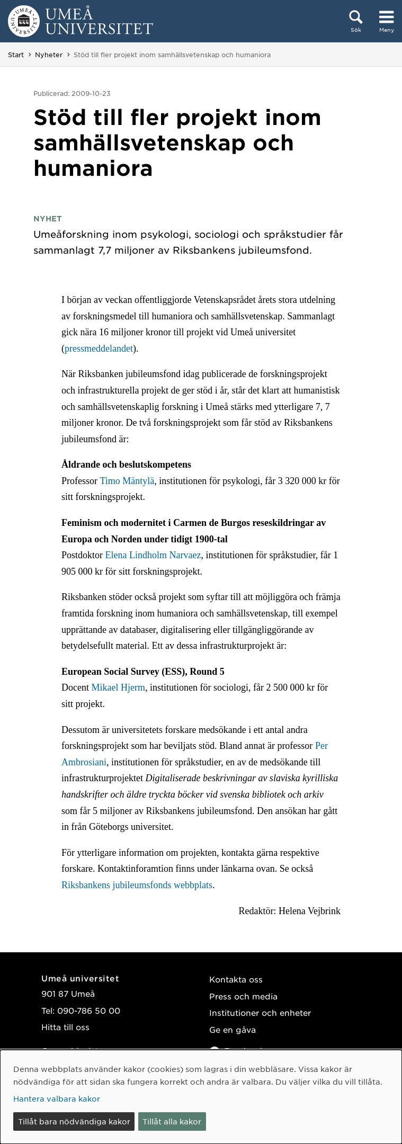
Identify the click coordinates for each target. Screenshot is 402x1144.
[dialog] (201, 1097)
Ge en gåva (232, 1029)
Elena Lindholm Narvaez (153, 555)
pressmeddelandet (99, 348)
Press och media (243, 996)
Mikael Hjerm (118, 687)
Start (16, 54)
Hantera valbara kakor (56, 1098)
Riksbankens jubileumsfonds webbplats (136, 885)
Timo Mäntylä (127, 481)
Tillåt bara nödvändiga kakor (74, 1121)
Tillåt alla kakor (171, 1121)
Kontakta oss (236, 979)
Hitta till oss (65, 1027)
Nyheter (48, 54)
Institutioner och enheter (260, 1012)
